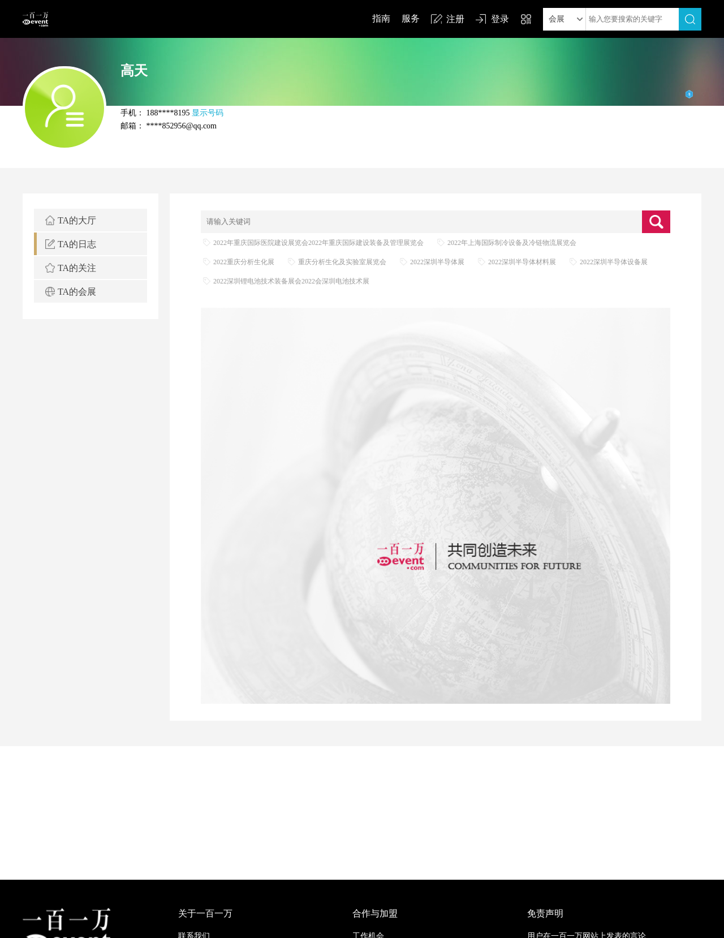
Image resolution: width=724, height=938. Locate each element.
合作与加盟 (375, 913)
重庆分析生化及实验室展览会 (342, 262)
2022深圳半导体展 (437, 262)
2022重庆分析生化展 (243, 262)
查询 (656, 221)
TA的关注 (77, 268)
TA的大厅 (77, 220)
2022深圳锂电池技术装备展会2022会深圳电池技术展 (291, 281)
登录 (500, 19)
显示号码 (207, 113)
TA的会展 (77, 291)
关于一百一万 (205, 913)
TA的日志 (77, 244)
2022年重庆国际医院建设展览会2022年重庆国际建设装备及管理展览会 (318, 243)
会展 (556, 19)
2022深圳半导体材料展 (522, 262)
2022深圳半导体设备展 (614, 262)
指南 (381, 18)
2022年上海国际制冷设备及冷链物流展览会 (511, 243)
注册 (455, 19)
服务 (411, 18)
